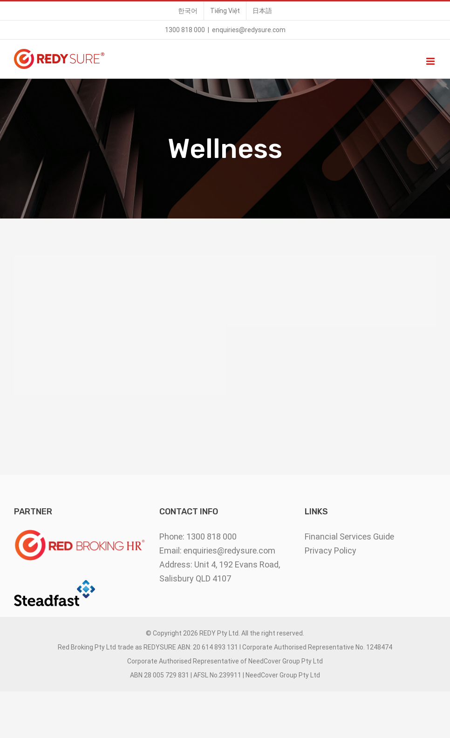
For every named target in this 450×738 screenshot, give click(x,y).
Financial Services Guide (349, 536)
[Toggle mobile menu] (431, 61)
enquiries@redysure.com (249, 30)
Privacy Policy (330, 550)
